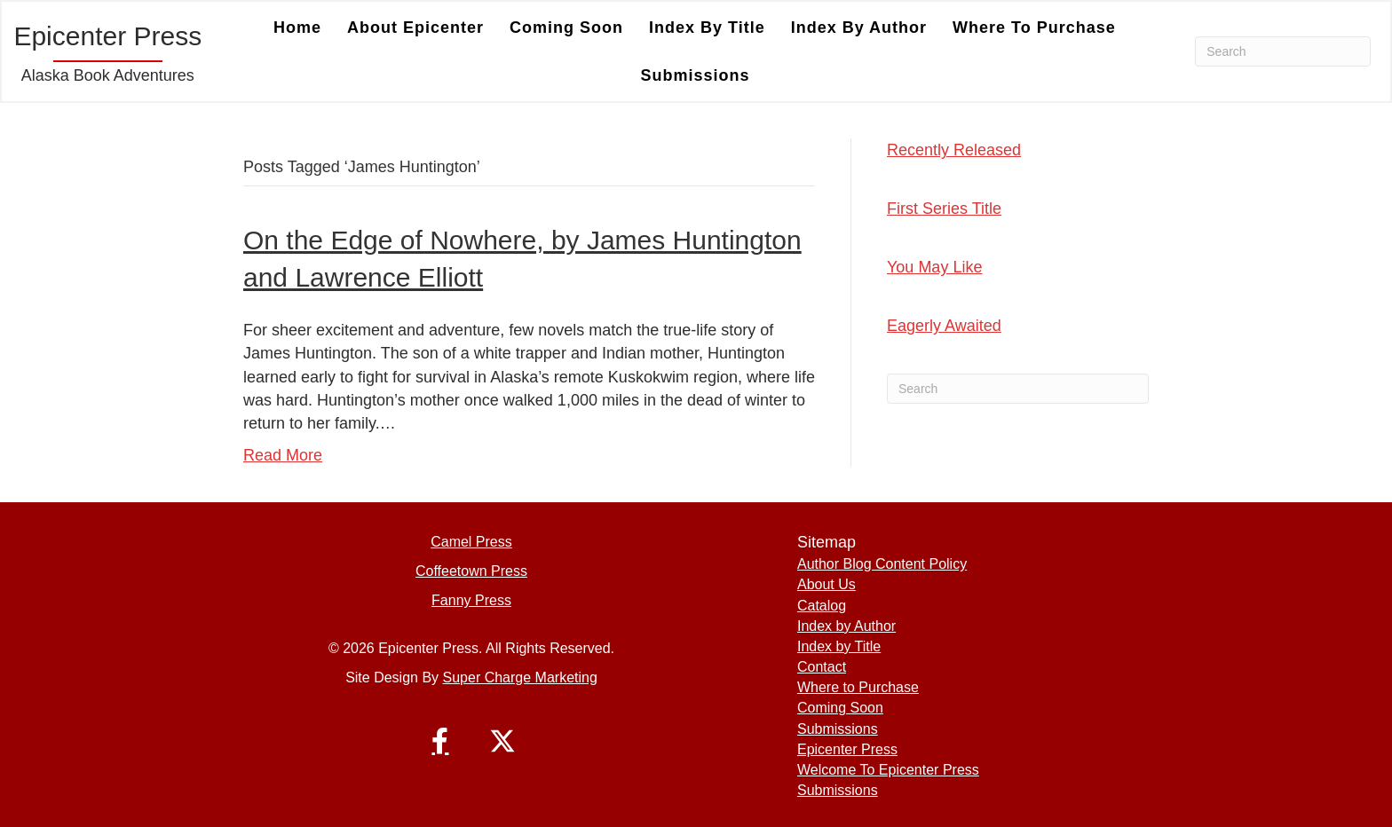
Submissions (694, 75)
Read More (282, 455)
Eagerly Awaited (944, 326)
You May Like (934, 267)
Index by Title (707, 27)
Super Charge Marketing (520, 677)
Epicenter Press (847, 749)
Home (297, 27)
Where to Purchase (1034, 27)
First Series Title (944, 208)
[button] (440, 741)
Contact (821, 666)
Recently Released (954, 150)
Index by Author (859, 27)
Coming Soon (566, 27)
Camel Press (471, 541)
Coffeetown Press (471, 571)
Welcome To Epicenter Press (888, 769)
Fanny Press (471, 600)
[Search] (1283, 51)
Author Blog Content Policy (882, 563)
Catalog (821, 605)
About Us (826, 584)
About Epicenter (415, 27)
